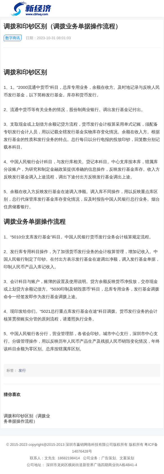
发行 (22, 370)
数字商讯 (12, 38)
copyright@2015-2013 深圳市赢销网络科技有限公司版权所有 (78, 444)
